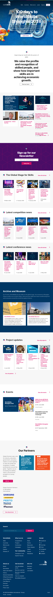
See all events (42, 392)
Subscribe (26, 163)
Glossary (6, 551)
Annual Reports (7, 579)
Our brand (5, 585)
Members (29, 566)
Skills (22, 4)
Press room (6, 587)
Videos (29, 549)
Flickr (41, 547)
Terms (4, 594)
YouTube (42, 545)
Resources (30, 545)
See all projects (41, 340)
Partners (5, 583)
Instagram (42, 549)
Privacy (23, 592)
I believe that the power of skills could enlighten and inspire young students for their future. (26, 461)
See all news (42, 135)
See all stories (42, 175)
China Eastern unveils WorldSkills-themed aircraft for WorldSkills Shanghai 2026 (41, 125)
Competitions (18, 540)
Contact (9, 594)
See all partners (9, 512)
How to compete (19, 576)
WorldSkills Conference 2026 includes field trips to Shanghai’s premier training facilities (42, 115)
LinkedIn (42, 553)
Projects (17, 543)
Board (4, 566)
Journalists (30, 570)
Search (30, 530)
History (5, 572)
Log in (48, 4)
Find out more (25, 84)
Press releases (31, 547)
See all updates (9, 373)
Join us (7, 481)
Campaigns (18, 547)
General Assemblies (8, 575)
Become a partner (20, 570)
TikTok (41, 551)
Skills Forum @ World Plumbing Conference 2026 (41, 401)
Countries (26, 4)
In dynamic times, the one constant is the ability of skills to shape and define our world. (42, 461)
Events (29, 543)
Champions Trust (19, 553)
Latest (38, 4)
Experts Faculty (19, 555)
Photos (29, 551)
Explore (43, 4)
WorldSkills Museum (20, 578)
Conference (18, 545)
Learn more (26, 35)
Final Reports (6, 581)
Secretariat (6, 568)
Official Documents (8, 577)
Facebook (42, 540)
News (28, 540)
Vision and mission (7, 570)
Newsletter (30, 553)
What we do (33, 4)
